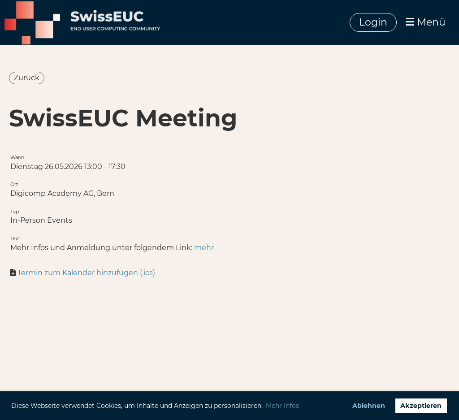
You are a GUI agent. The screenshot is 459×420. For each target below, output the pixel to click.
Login (373, 22)
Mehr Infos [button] (282, 406)
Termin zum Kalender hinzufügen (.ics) (86, 272)
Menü (426, 22)
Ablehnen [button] (368, 406)
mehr (204, 247)
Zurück (26, 78)
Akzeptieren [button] (421, 406)
